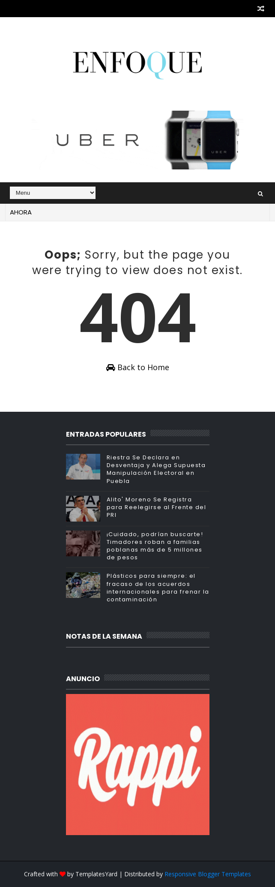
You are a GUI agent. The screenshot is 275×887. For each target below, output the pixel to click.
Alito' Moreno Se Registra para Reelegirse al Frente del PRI (156, 507)
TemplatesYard (96, 874)
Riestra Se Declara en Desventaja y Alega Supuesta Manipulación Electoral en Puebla (156, 469)
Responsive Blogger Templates (207, 874)
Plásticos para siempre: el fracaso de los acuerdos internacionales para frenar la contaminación (158, 587)
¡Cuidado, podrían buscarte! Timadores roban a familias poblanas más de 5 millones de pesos (155, 546)
